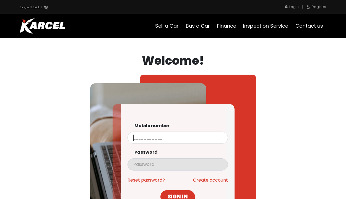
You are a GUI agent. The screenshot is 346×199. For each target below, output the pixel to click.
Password (146, 152)
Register (317, 6)
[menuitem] (167, 26)
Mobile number (152, 126)
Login (292, 6)
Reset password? (146, 180)
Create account (210, 180)
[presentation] (178, 164)
